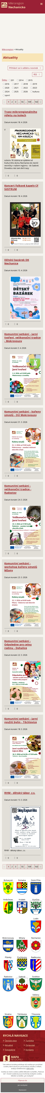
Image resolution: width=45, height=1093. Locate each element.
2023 (35, 87)
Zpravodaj (30, 1045)
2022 (25, 87)
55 (22, 102)
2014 (21, 80)
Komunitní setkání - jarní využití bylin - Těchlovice (21, 720)
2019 (35, 84)
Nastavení (22, 1090)
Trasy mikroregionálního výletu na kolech (20, 113)
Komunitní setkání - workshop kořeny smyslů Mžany (20, 567)
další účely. (30, 1069)
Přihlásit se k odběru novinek (25, 68)
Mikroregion (7, 49)
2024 (7, 91)
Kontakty (30, 1049)
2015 (30, 80)
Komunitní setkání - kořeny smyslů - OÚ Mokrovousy (22, 413)
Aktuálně (9, 1045)
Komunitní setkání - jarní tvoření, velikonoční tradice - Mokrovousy (22, 337)
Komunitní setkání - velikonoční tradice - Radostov (17, 489)
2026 (25, 91)
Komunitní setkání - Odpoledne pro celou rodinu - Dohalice (18, 644)
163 (36, 102)
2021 (16, 87)
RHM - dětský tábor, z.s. (19, 793)
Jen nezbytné (22, 1085)
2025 (16, 91)
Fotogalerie (10, 1049)
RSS (37, 74)
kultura (36, 91)
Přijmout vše (22, 1080)
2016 (7, 84)
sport (7, 95)
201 (12, 80)
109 (29, 102)
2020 (7, 87)
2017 (16, 84)
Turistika (30, 1040)
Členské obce (11, 1040)
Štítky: (4, 80)
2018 (25, 84)
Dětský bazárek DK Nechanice (16, 261)
